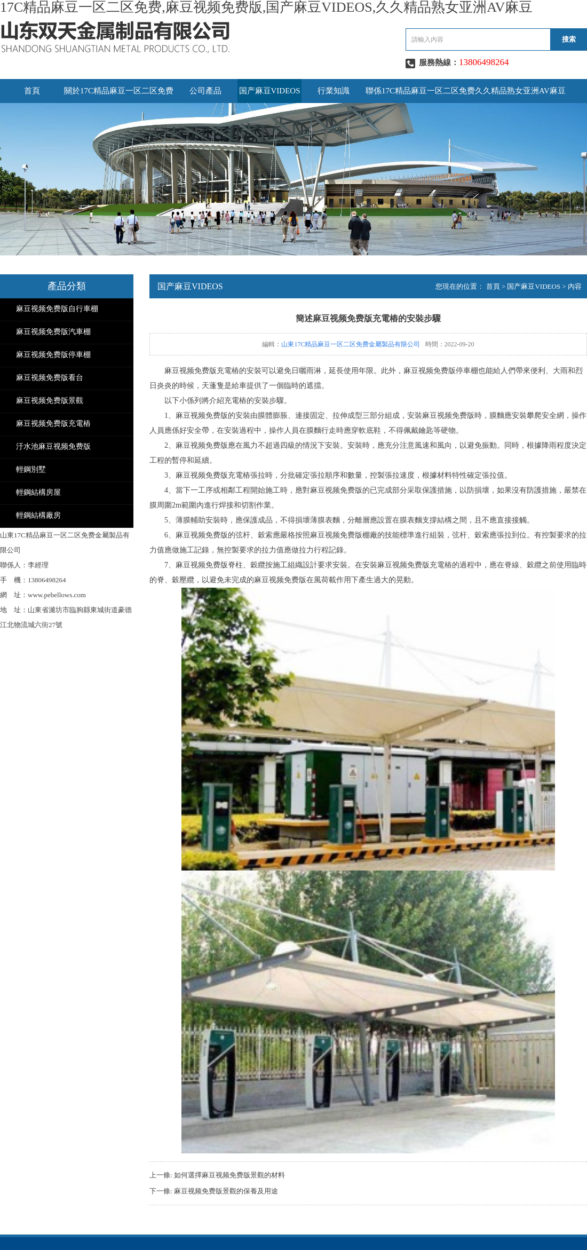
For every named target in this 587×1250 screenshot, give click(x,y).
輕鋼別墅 (31, 469)
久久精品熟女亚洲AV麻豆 (520, 90)
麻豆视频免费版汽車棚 (53, 332)
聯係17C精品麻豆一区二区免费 (420, 90)
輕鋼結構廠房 (38, 515)
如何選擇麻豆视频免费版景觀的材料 (229, 1175)
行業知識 (334, 90)
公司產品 (205, 90)
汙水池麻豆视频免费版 (53, 446)
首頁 (32, 90)
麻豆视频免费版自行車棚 (57, 309)
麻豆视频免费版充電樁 (53, 424)
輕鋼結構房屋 (38, 492)
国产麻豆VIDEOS (269, 90)
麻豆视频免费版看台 (49, 378)
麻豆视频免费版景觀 (49, 401)
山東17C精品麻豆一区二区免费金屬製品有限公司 (350, 344)
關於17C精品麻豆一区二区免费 (118, 90)
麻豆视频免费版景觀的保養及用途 (226, 1191)
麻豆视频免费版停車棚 (53, 355)
